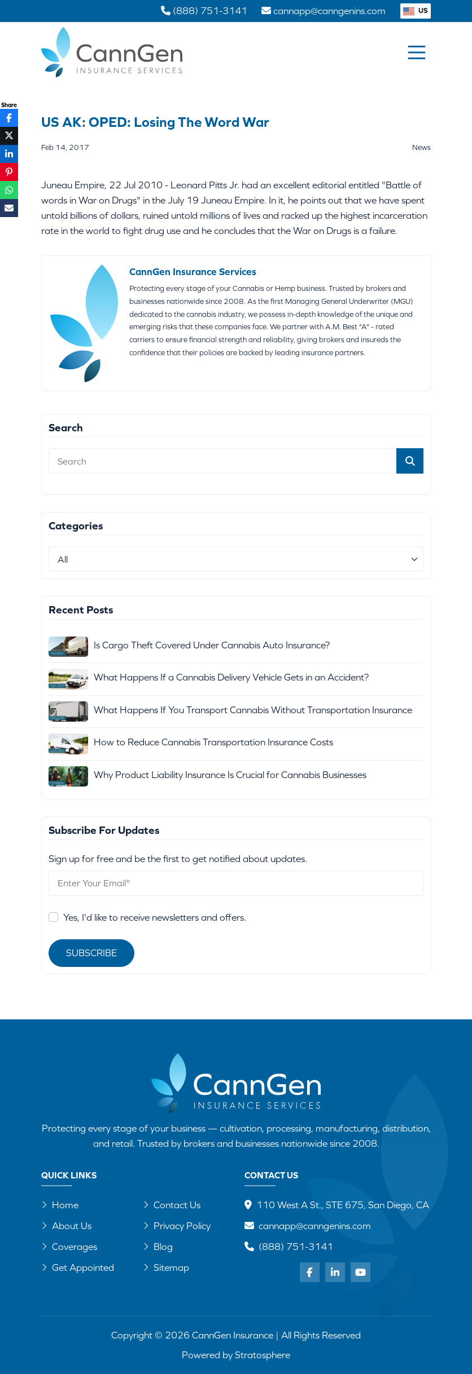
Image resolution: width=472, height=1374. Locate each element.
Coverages (69, 1246)
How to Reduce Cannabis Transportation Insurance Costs (213, 742)
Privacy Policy (177, 1225)
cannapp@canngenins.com (315, 1225)
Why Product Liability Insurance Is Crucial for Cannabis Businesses (230, 774)
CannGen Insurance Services (192, 271)
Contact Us (171, 1204)
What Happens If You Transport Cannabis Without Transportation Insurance (253, 709)
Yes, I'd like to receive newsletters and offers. (154, 917)
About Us (66, 1225)
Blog (158, 1246)
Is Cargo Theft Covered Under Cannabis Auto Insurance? (212, 645)
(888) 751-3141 (296, 1246)
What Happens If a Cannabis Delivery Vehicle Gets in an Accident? (231, 677)
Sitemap (166, 1267)
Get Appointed (77, 1267)
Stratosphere (262, 1354)
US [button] (415, 10)
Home (59, 1204)
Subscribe (91, 952)
